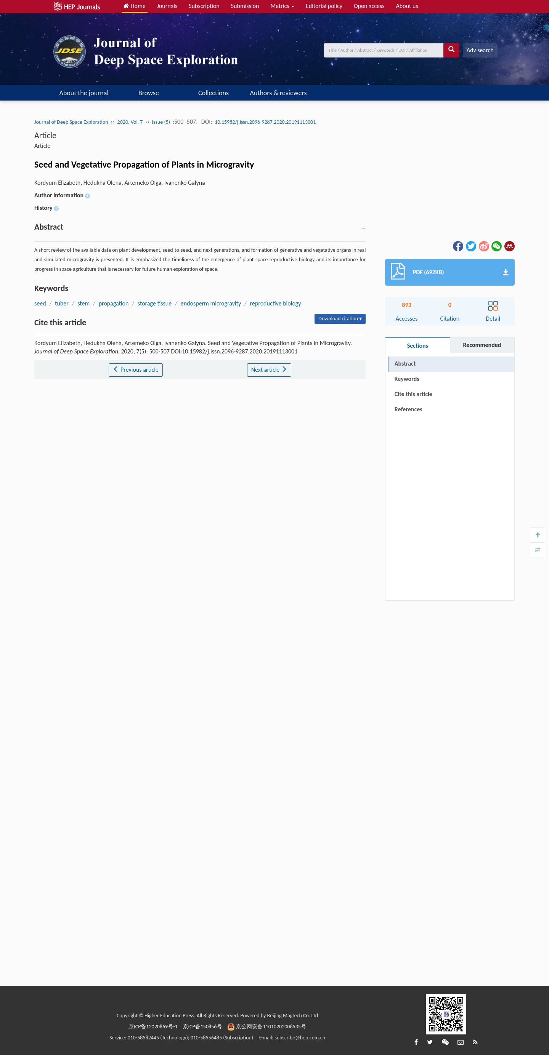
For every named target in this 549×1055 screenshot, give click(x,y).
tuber (62, 303)
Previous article (135, 369)
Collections (213, 93)
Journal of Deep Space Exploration (71, 122)
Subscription (204, 6)
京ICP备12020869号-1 (152, 1026)
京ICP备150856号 (202, 1026)
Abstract (405, 363)
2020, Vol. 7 (130, 122)
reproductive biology (275, 303)
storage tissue (155, 303)
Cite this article (413, 394)
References (408, 409)
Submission (245, 6)
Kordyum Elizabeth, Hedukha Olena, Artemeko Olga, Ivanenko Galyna (119, 182)
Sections (417, 345)
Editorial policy (324, 6)
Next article (269, 369)
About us (407, 6)
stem (83, 303)
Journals (167, 6)
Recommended (482, 344)
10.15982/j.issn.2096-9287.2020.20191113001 (265, 122)
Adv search (480, 50)
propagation (114, 303)
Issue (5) (161, 122)
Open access (369, 6)
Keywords (407, 378)
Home (135, 6)
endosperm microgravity (211, 303)
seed (40, 303)
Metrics (282, 6)
